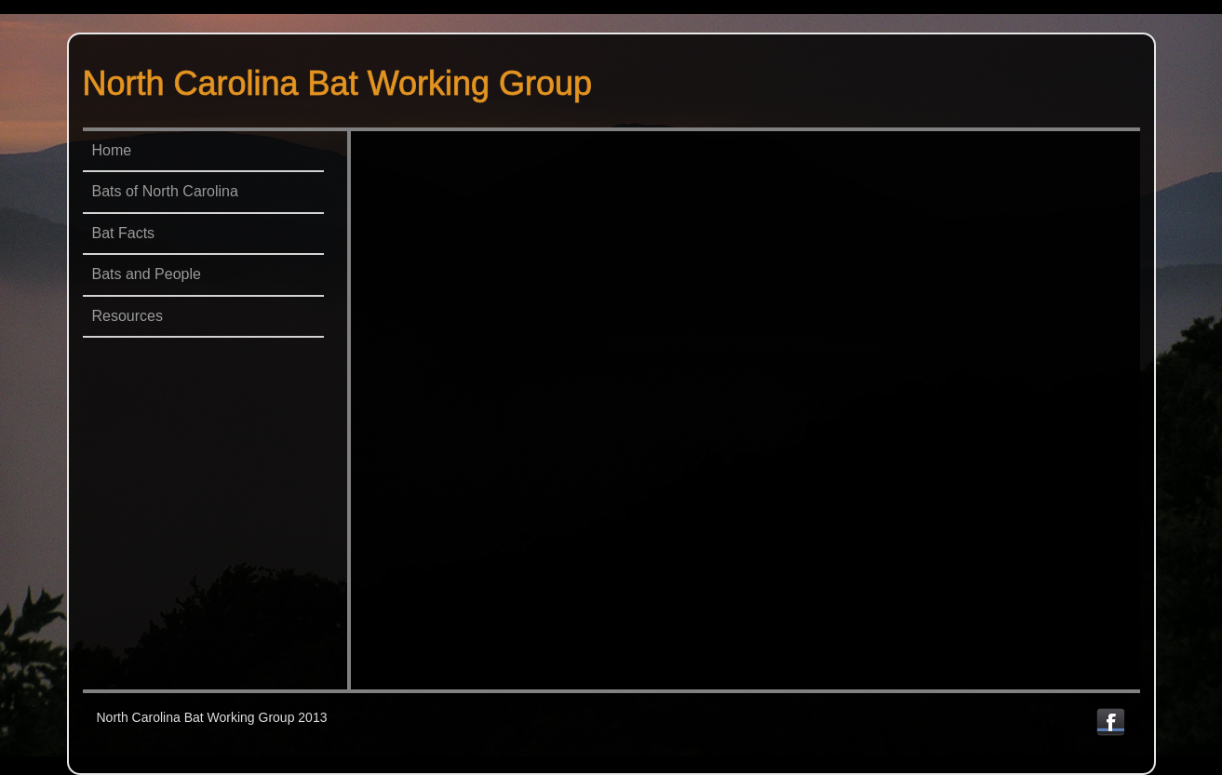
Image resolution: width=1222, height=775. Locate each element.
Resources (127, 316)
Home (112, 150)
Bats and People (146, 274)
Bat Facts (123, 233)
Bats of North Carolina (165, 191)
